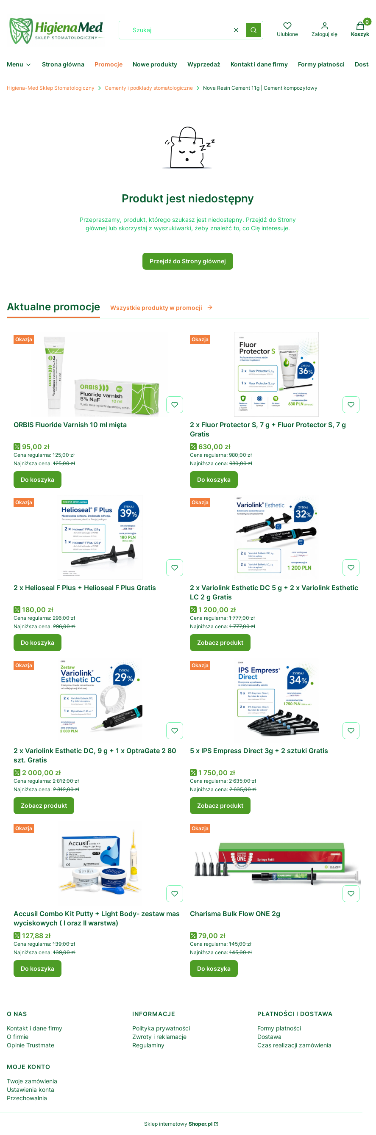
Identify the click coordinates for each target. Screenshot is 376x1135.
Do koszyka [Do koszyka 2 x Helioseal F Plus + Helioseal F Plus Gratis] (37, 642)
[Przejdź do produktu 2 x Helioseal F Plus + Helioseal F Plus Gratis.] (100, 537)
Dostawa (269, 1036)
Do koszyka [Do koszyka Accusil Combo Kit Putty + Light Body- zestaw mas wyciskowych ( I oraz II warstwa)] (37, 968)
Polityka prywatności (161, 1028)
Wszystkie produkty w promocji (161, 307)
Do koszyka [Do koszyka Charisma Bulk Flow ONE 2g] (214, 968)
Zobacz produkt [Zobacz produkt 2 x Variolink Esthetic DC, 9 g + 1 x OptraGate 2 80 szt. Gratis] (44, 805)
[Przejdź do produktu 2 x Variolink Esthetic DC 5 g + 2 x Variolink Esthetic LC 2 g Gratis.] (276, 537)
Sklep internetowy (178, 1124)
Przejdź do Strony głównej (188, 261)
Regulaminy (148, 1045)
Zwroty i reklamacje (159, 1036)
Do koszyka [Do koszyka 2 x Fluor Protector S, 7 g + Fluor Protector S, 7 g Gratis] (214, 479)
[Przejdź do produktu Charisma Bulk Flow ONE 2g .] (276, 863)
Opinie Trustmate (30, 1045)
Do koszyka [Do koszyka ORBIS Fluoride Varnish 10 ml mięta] (37, 479)
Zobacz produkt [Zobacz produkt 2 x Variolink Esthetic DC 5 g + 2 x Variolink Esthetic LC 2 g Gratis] (220, 642)
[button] (253, 30)
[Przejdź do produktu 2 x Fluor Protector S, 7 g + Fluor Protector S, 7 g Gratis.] (276, 374)
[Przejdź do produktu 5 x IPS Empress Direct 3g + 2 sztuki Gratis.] (276, 700)
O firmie (17, 1036)
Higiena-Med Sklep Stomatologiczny (51, 88)
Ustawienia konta (30, 1089)
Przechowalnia (27, 1098)
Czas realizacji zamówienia (294, 1045)
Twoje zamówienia (32, 1081)
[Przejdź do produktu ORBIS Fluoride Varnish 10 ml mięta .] (100, 374)
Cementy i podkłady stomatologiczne (149, 88)
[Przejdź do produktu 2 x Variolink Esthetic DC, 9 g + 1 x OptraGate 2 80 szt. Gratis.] (100, 700)
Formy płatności (279, 1028)
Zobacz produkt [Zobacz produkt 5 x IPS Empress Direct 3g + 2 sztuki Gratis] (220, 805)
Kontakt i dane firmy (34, 1028)
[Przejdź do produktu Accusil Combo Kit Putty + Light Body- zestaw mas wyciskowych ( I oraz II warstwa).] (100, 863)
